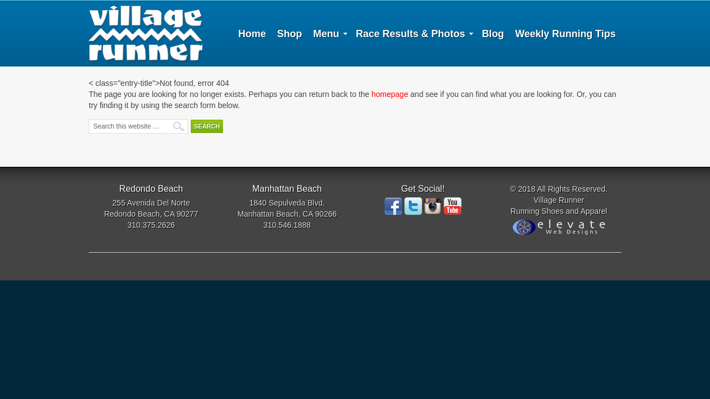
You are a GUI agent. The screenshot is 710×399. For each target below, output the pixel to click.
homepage (390, 94)
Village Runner (145, 33)
